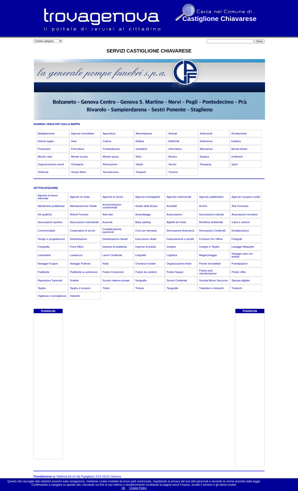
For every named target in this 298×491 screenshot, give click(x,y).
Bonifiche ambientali (211, 222)
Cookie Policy (138, 488)
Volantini (75, 295)
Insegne (171, 246)
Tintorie (139, 288)
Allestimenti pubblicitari (51, 206)
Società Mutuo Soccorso (213, 280)
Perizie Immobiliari (210, 263)
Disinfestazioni (78, 239)
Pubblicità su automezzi (84, 272)
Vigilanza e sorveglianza (52, 295)
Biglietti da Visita (176, 222)
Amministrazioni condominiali (112, 206)
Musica (172, 156)
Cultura (107, 141)
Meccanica (206, 148)
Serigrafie (141, 280)
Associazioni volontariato (84, 222)
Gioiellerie (141, 148)
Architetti (172, 206)
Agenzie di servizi (113, 196)
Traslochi (237, 288)
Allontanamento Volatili (83, 206)
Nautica (204, 156)
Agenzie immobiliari (82, 133)
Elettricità (173, 141)
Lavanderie (44, 255)
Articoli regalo (46, 141)
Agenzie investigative (147, 196)
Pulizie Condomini (113, 272)
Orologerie (77, 164)
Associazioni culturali (211, 214)
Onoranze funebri (145, 263)
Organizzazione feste (179, 263)
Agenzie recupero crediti (246, 196)
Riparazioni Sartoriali (50, 280)
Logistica (172, 255)
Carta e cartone (241, 222)
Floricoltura (77, 148)
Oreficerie (237, 156)
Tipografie (172, 288)
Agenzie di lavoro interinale (48, 197)
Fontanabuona (111, 148)
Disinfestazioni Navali (115, 239)
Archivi (203, 206)
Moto (138, 156)
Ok (123, 488)
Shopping (205, 164)
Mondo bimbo (239, 148)
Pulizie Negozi (175, 272)
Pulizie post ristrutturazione (208, 272)
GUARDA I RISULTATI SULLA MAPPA (56, 124)
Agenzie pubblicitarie (211, 196)
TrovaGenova (42, 476)
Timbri (106, 288)
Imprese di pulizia (145, 246)
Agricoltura (109, 133)
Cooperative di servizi (82, 230)
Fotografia (44, 246)
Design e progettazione (51, 239)
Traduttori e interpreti (211, 288)
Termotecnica (110, 172)
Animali (172, 133)
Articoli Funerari (79, 214)
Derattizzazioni (240, 230)
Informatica (174, 148)
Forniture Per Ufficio (211, 239)
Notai (106, 263)
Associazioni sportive (50, 222)
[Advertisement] (48, 386)
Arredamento (239, 133)
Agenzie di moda (80, 196)
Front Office (77, 246)
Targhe (42, 288)
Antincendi (206, 133)
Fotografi (237, 239)
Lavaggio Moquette (243, 246)
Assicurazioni (174, 214)
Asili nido (108, 214)
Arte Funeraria (240, 206)
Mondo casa (45, 156)
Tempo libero (78, 172)
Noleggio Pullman (80, 263)
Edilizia (140, 141)
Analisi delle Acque (146, 206)
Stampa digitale (241, 280)
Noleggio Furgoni (48, 263)
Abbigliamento (46, 133)
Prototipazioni (240, 263)
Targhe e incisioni (80, 288)
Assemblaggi (142, 214)
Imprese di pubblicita (115, 246)
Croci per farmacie (146, 230)
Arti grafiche (45, 214)
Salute (139, 164)
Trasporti (141, 172)
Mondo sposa (110, 156)
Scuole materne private (116, 280)
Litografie (140, 255)
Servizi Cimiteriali (177, 280)
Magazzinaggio (208, 255)
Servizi (172, 164)
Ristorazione (110, 164)
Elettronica (206, 141)
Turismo (173, 172)
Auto (74, 141)
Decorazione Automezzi (180, 230)
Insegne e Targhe (209, 246)
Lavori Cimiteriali (112, 255)
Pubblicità (43, 272)
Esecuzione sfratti (145, 239)
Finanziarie (44, 148)
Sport (234, 164)
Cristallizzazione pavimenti (112, 230)
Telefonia (43, 172)
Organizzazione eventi (51, 164)
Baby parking (143, 222)
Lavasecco (76, 255)
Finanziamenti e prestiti (180, 239)
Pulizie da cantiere (146, 272)
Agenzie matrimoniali (179, 196)
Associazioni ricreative (245, 214)
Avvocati (107, 222)
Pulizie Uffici (239, 272)
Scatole (74, 280)
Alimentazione (144, 133)
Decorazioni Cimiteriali (212, 230)
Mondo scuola (79, 156)
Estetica (236, 141)
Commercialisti (46, 230)
